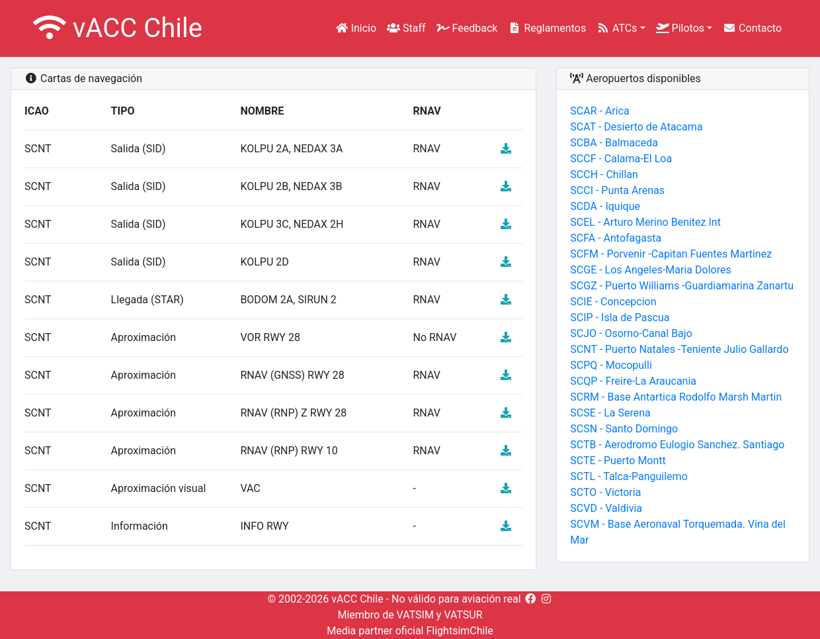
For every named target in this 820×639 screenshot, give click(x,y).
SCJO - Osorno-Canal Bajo (631, 333)
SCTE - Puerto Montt (617, 460)
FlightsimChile (459, 630)
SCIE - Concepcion (613, 301)
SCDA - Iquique (605, 206)
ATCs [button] (616, 28)
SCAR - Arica (599, 111)
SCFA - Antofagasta (615, 238)
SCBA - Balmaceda (614, 142)
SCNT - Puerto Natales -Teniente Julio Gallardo (679, 349)
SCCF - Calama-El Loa (621, 158)
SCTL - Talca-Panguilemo (628, 476)
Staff (406, 28)
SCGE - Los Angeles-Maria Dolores (650, 270)
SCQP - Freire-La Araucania (633, 381)
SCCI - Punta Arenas (617, 190)
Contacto (752, 28)
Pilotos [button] (680, 28)
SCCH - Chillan (604, 174)
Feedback (467, 28)
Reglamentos (547, 28)
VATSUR (463, 615)
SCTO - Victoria (605, 492)
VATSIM (415, 615)
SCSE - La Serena (610, 413)
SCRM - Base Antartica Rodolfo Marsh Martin (676, 397)
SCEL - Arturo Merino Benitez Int (645, 222)
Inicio (355, 28)
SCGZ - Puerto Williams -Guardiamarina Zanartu (682, 285)
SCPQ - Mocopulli (610, 365)
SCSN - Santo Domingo (624, 428)
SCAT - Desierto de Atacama (636, 127)
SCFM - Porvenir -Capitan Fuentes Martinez (671, 254)
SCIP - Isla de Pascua (619, 317)
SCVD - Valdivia (606, 508)
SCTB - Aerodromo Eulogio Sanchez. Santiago (677, 444)
